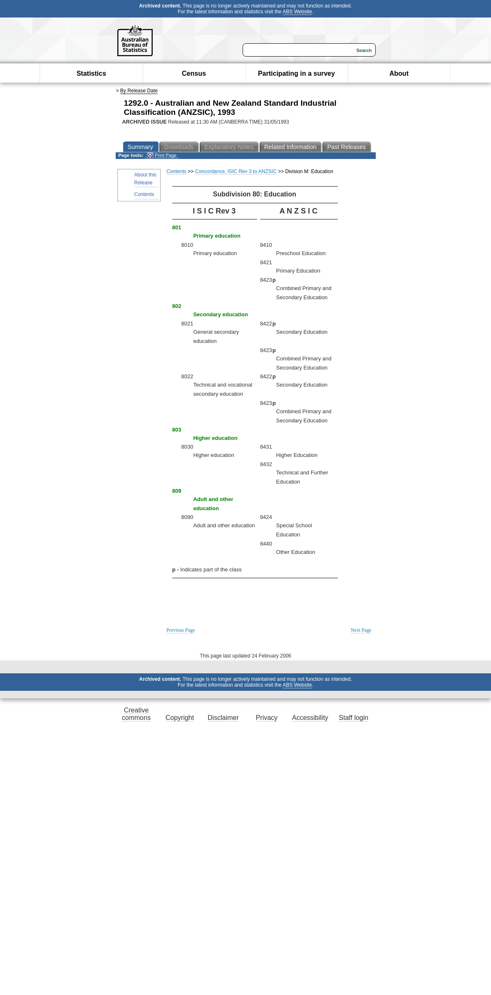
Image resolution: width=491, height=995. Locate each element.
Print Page (161, 155)
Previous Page (180, 630)
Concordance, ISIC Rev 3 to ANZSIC (236, 171)
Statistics (91, 73)
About (399, 73)
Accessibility (310, 717)
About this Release (145, 179)
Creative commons (136, 714)
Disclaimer (223, 717)
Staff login (353, 717)
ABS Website (297, 12)
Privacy (267, 717)
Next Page (361, 630)
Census (194, 73)
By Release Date (139, 91)
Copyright (180, 717)
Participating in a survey (296, 73)
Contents (144, 194)
